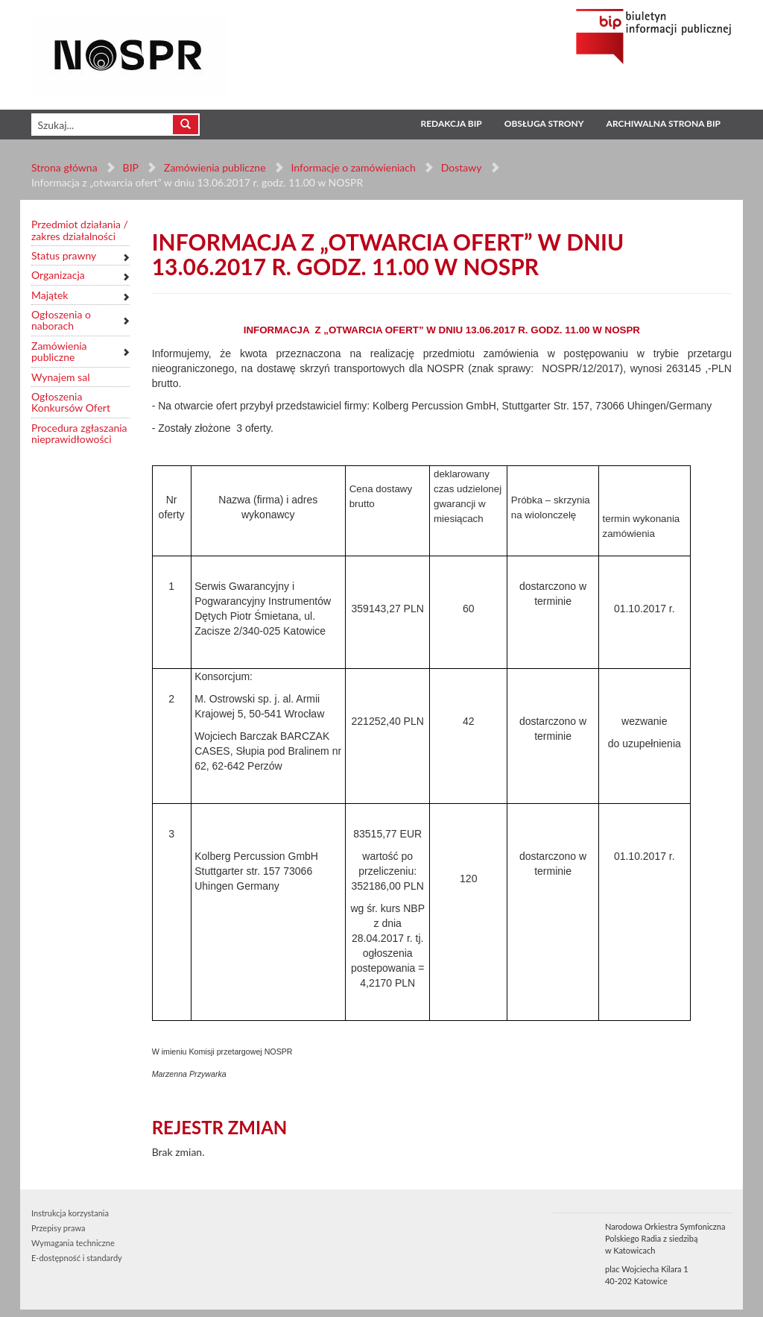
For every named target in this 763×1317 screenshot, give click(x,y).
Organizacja (58, 274)
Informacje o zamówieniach (353, 167)
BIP (131, 167)
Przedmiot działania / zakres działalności (79, 230)
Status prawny (63, 255)
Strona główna (64, 167)
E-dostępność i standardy (76, 1258)
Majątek (49, 295)
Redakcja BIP (450, 123)
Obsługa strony (544, 123)
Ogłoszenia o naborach (61, 320)
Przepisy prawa (58, 1228)
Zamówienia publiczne (215, 167)
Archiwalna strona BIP (664, 123)
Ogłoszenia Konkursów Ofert (70, 402)
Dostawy (460, 167)
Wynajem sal (60, 377)
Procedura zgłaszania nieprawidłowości (79, 433)
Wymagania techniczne (73, 1243)
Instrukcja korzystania (70, 1213)
